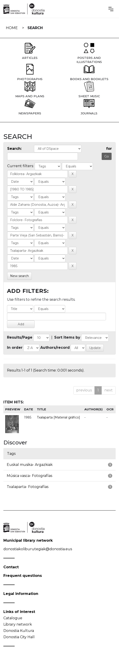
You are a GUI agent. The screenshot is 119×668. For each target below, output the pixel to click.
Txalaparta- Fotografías (27, 487)
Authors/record (55, 347)
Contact (11, 567)
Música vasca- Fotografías (29, 476)
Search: (14, 148)
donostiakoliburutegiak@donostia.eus (37, 549)
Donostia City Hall (19, 637)
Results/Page (19, 337)
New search (19, 276)
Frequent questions (22, 575)
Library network (17, 624)
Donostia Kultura (18, 631)
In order (14, 347)
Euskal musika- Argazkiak (30, 464)
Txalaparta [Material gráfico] (58, 417)
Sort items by (67, 337)
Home (12, 28)
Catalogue (12, 618)
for (109, 148)
